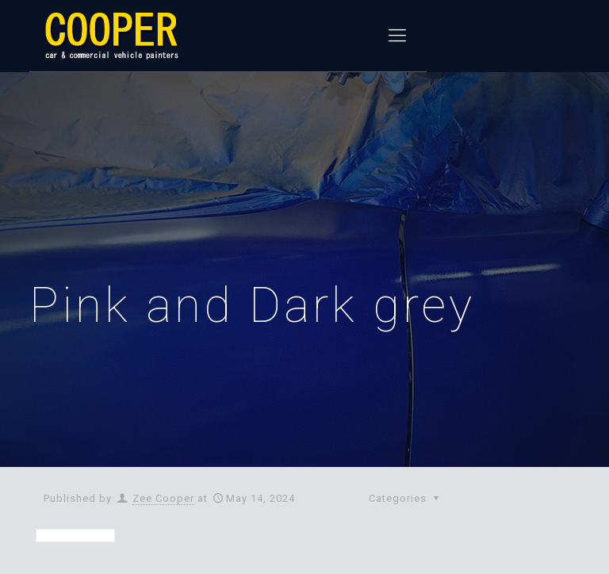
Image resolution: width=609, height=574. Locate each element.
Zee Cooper (163, 498)
